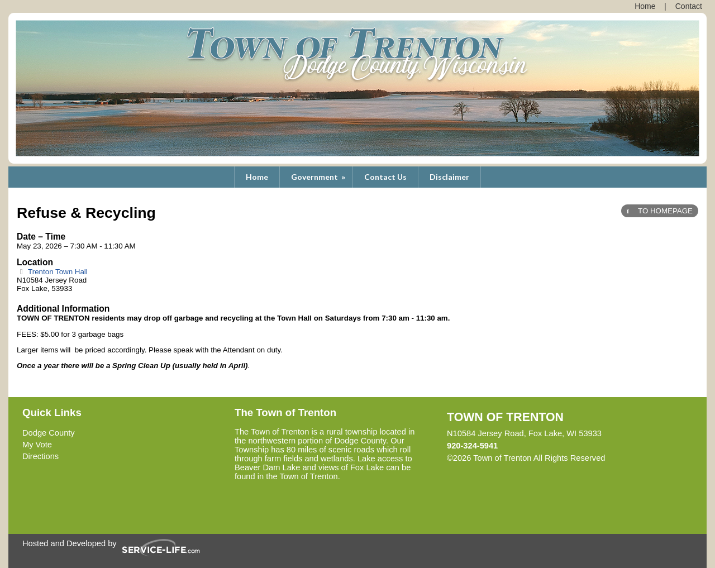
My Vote (37, 444)
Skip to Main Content (654, 458)
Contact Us (385, 177)
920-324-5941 (472, 445)
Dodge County (48, 432)
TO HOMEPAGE (660, 211)
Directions (40, 456)
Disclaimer (449, 177)
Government (319, 177)
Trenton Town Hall (52, 272)
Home (257, 177)
